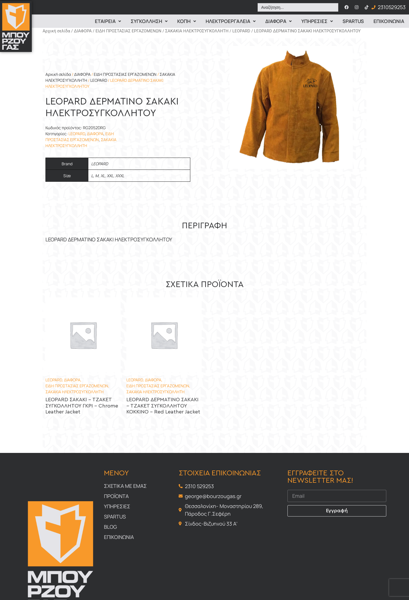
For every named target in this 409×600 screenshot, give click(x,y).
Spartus (353, 21)
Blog (110, 526)
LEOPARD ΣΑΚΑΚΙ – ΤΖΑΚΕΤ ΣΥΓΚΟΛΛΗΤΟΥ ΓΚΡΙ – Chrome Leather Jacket (81, 406)
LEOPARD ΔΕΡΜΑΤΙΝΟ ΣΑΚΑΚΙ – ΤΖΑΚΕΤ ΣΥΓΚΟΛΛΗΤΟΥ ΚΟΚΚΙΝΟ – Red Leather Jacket (163, 406)
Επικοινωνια (388, 21)
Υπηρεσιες (317, 21)
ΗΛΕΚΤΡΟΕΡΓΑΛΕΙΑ (231, 21)
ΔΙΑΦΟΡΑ (82, 31)
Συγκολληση (149, 21)
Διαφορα (278, 21)
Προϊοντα (116, 496)
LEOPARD (241, 31)
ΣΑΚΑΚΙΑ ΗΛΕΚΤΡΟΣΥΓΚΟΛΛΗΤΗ (197, 31)
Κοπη (186, 21)
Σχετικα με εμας (125, 485)
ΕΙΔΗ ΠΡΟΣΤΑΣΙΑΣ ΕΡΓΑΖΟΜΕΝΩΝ (128, 31)
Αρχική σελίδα (56, 31)
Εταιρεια (108, 21)
